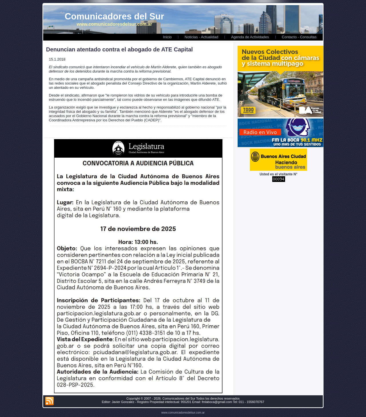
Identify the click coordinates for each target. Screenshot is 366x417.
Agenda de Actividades (250, 37)
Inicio (167, 37)
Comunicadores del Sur (114, 16)
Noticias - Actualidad (201, 37)
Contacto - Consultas (299, 37)
